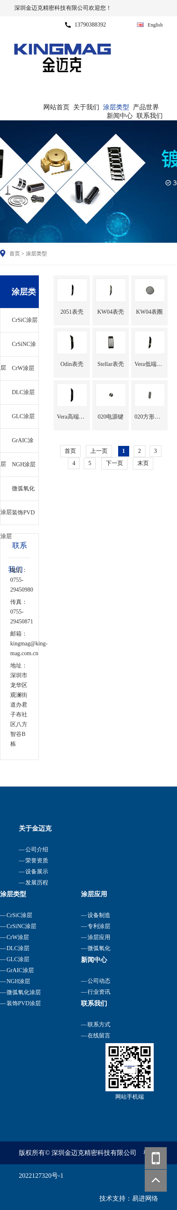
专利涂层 (98, 926)
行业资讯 (98, 992)
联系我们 (150, 115)
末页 (143, 463)
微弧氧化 (98, 948)
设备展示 (36, 872)
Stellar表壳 (110, 364)
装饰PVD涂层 (17, 517)
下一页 (114, 463)
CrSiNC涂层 (18, 348)
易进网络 (145, 1198)
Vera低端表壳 (149, 364)
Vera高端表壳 (72, 417)
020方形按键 (149, 417)
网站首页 (56, 107)
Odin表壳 (71, 364)
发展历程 (36, 883)
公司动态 (98, 981)
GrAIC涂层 (17, 444)
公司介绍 (36, 850)
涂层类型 (116, 107)
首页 (14, 253)
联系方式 (98, 1025)
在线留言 (98, 1036)
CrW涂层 (23, 368)
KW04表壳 (110, 312)
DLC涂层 (23, 392)
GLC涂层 (23, 416)
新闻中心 (120, 115)
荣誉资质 (36, 861)
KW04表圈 (149, 312)
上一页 (99, 451)
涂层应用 (98, 937)
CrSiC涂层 (25, 320)
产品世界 (146, 107)
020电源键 (110, 417)
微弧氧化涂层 (17, 493)
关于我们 (86, 107)
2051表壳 (71, 312)
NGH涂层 (24, 464)
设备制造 (98, 915)
